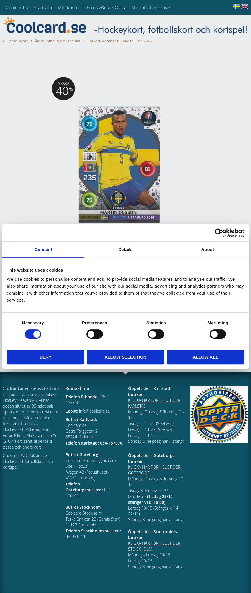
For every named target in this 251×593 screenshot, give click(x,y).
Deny (45, 356)
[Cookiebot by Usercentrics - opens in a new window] (219, 232)
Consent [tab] (43, 249)
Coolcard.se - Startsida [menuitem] (29, 7)
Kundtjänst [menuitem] (142, 22)
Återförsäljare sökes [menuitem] (151, 7)
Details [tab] (125, 249)
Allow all (205, 356)
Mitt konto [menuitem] (68, 7)
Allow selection (126, 356)
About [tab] (207, 249)
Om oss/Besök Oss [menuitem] (103, 7)
